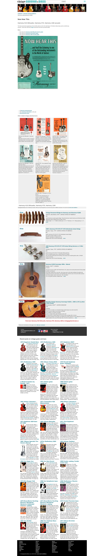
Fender (20, 548)
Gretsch (37, 544)
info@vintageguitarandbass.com (28, 330)
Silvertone (70, 545)
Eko (20, 545)
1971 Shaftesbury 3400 (27, 362)
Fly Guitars (54, 330)
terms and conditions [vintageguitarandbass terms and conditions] (41, 553)
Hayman (37, 549)
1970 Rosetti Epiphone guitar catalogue (67, 362)
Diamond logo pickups (28, 417)
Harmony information (27, 111)
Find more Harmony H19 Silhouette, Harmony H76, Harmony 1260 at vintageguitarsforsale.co (52, 321)
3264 (76, 489)
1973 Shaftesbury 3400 (47, 342)
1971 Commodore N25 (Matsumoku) (47, 402)
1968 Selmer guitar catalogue (66, 382)
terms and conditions (73, 207)
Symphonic (50, 484)
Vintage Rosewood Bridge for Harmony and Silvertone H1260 (63, 212)
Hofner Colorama (30, 403)
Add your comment (40, 325)
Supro (69, 546)
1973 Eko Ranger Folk (27, 481)
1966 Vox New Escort (47, 461)
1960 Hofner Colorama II (68, 401)
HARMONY (20, 13)
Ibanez (53, 541)
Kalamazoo (54, 542)
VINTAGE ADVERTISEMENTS (29, 13)
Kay (53, 544)
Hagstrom (38, 546)
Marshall (54, 545)
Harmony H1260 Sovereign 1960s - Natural (58, 264)
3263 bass (50, 451)
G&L (20, 550)
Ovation (53, 549)
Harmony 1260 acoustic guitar (32, 34)
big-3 (32, 27)
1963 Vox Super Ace (26, 461)
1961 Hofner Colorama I (28, 401)
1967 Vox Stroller (26, 521)
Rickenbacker (55, 552)
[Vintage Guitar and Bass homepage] (31, 1)
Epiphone (21, 546)
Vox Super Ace (31, 462)
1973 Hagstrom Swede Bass (29, 342)
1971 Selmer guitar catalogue (46, 382)
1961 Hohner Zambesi (67, 441)
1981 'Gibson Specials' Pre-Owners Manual (29, 442)
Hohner (37, 552)
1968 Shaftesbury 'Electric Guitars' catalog (68, 481)
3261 (64, 493)
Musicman (54, 548)
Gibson (37, 541)
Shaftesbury (29, 363)
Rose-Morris (35, 364)
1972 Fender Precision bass (69, 501)
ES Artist (71, 525)
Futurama (21, 549)
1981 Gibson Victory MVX (48, 362)
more (47, 222)
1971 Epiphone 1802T (67, 342)
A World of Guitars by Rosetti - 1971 (27, 382)
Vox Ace (33, 472)
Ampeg (20, 541)
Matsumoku (54, 347)
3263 (61, 494)
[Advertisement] (43, 99)
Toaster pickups (66, 417)
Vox (69, 548)
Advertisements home (24, 113)
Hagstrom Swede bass (33, 343)
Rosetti (77, 366)
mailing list (23, 332)
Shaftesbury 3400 (50, 344)
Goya (37, 542)
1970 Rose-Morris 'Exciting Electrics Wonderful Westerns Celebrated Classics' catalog (29, 503)
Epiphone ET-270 (70, 346)
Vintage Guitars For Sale (57, 332)
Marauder (51, 424)
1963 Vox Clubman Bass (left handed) (48, 521)
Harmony (38, 548)
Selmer (36, 404)
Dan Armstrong (22, 544)
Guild (37, 545)
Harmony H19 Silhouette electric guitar (34, 32)
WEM (69, 549)
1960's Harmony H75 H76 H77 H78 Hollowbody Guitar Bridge (63, 229)
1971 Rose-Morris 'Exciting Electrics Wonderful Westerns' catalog (49, 502)
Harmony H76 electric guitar (32, 33)
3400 (35, 368)
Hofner (37, 550)
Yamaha (70, 550)
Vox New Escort (51, 462)
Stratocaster (55, 375)
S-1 (35, 457)
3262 (73, 493)
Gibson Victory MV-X (52, 363)
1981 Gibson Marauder (47, 421)
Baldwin (21, 542)
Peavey (53, 550)
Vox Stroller (30, 522)
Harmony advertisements (26, 110)
